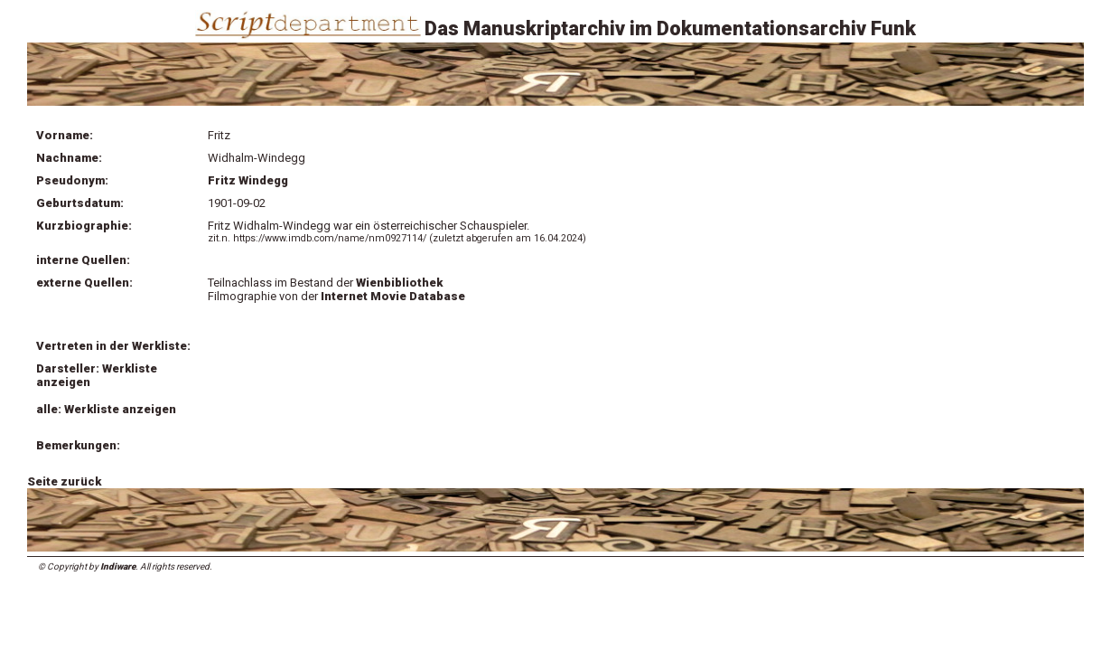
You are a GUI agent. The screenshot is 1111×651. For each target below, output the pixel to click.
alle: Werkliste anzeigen (106, 409)
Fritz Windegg (248, 180)
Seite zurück (64, 481)
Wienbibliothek (399, 282)
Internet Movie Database (393, 296)
